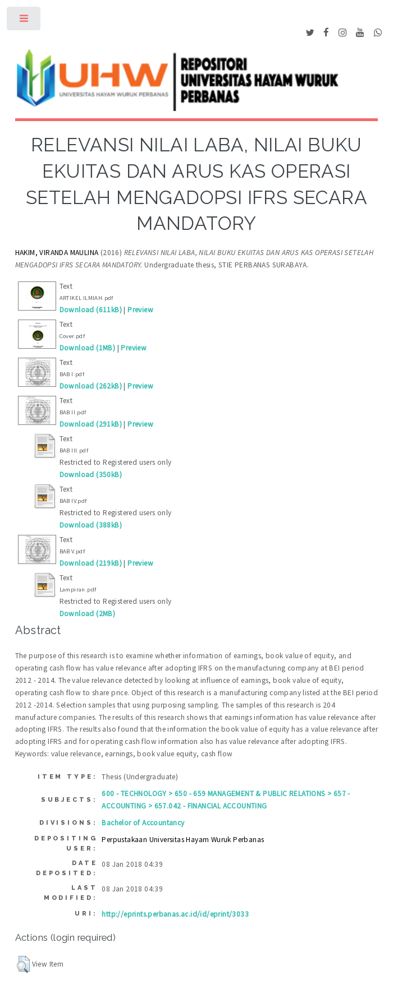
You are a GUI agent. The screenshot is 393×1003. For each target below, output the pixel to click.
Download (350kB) (91, 474)
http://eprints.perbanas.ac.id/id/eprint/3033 (175, 914)
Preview (140, 310)
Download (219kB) (91, 563)
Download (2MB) (88, 613)
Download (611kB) (91, 310)
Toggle (24, 21)
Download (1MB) (88, 348)
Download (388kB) (91, 525)
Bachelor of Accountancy (143, 823)
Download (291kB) (91, 424)
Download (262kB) (91, 386)
